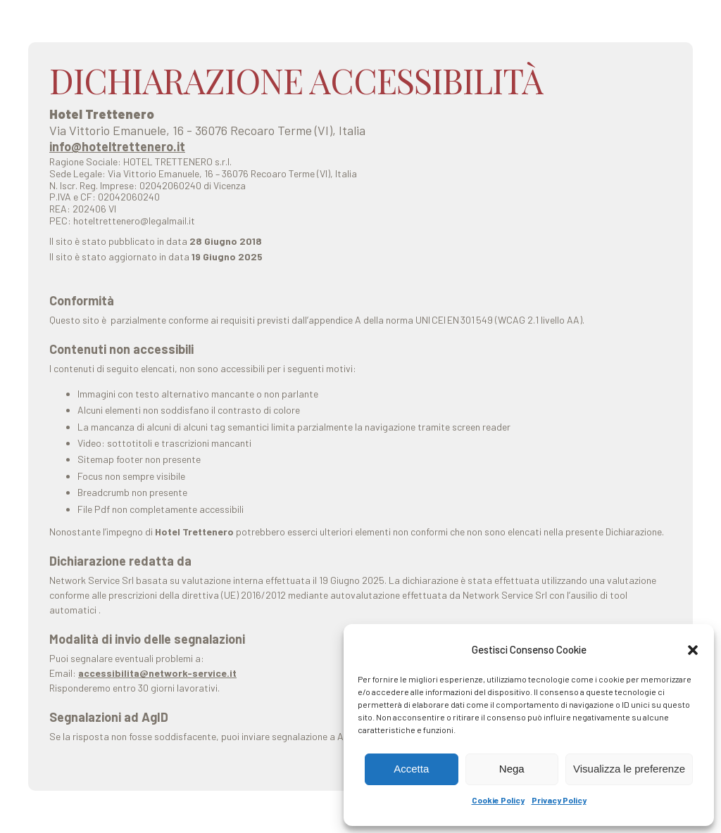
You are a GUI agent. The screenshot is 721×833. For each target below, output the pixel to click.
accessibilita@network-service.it (157, 673)
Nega (512, 769)
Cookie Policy (498, 800)
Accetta (411, 769)
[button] (693, 650)
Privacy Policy (559, 800)
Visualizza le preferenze (629, 769)
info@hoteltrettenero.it (117, 146)
